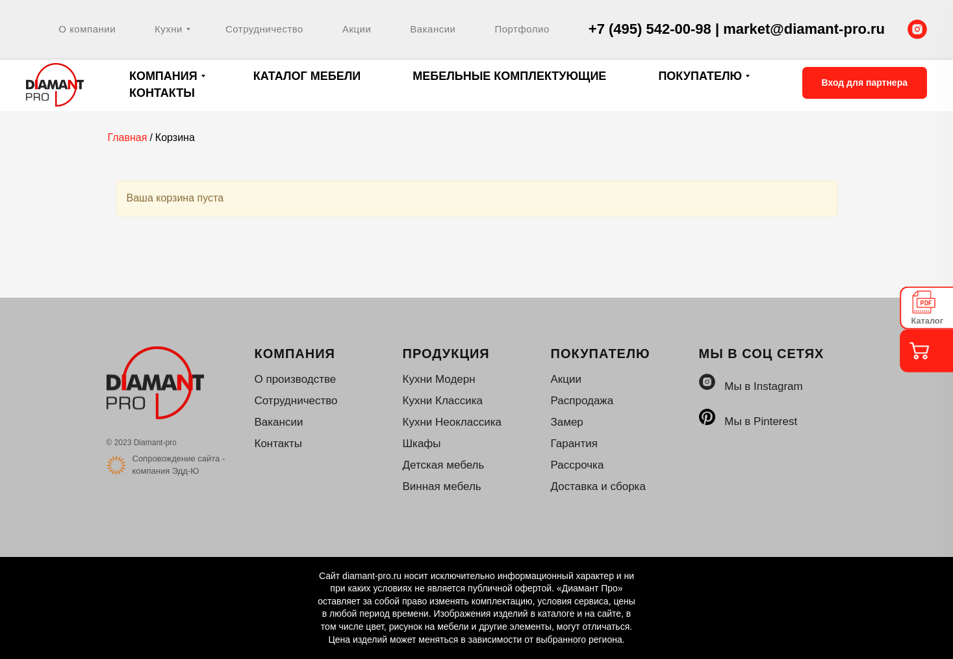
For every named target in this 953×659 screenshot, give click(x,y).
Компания (163, 76)
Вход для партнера (865, 82)
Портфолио (521, 28)
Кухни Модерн (439, 379)
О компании (87, 28)
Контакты (162, 92)
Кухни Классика (443, 400)
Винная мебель (442, 486)
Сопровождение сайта (176, 458)
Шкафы (422, 443)
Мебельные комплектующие (509, 76)
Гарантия (574, 443)
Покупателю (700, 76)
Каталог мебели (307, 76)
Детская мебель (444, 465)
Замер (567, 422)
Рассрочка (577, 465)
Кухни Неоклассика (452, 422)
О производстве (296, 379)
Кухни (169, 28)
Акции (356, 28)
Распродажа (582, 400)
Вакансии (432, 28)
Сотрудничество (264, 28)
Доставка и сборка (598, 486)
